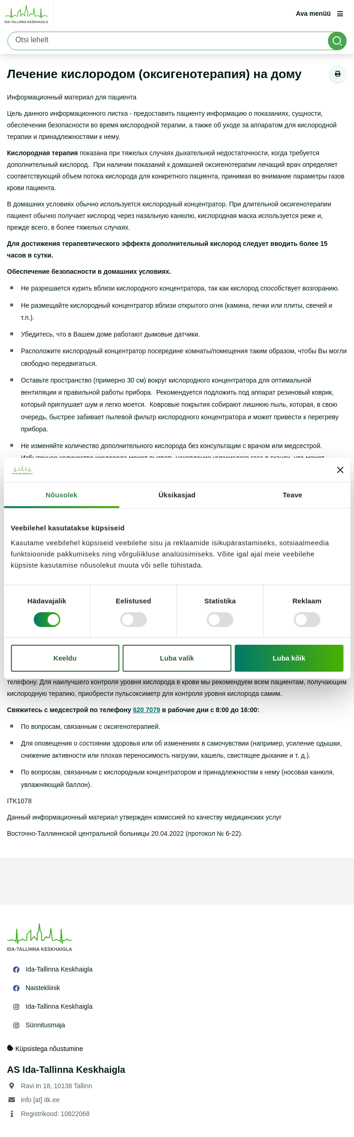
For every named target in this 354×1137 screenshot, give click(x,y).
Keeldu (65, 658)
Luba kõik (289, 658)
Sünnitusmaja (45, 1025)
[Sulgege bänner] (340, 470)
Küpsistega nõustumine (45, 1048)
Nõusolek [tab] (61, 495)
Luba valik (177, 658)
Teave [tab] (292, 495)
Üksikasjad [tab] (177, 495)
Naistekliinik (43, 988)
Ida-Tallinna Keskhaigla (59, 969)
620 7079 (146, 710)
